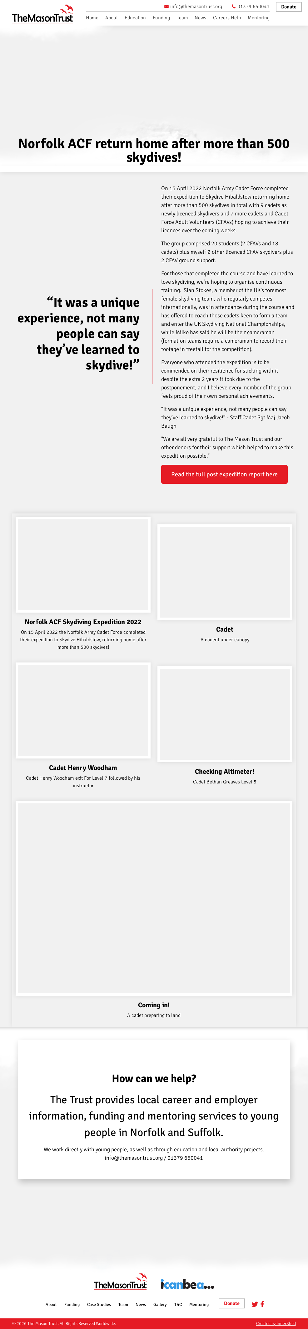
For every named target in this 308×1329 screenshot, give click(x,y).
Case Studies (99, 1304)
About (111, 18)
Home (92, 18)
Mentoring (259, 18)
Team (182, 18)
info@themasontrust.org (193, 6)
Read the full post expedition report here (224, 474)
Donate (288, 7)
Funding (161, 18)
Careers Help (227, 18)
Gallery (160, 1304)
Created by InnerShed (276, 1323)
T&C (178, 1304)
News (200, 18)
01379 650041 (250, 6)
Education (135, 18)
